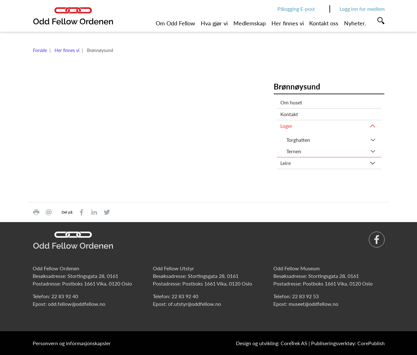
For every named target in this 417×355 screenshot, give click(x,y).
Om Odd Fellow (175, 23)
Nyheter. (355, 23)
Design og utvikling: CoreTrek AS (271, 343)
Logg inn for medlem (362, 9)
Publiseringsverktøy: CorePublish (348, 343)
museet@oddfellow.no (313, 304)
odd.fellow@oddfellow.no (76, 304)
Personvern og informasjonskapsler (72, 343)
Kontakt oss (323, 23)
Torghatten (298, 140)
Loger (286, 126)
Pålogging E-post (296, 9)
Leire (285, 163)
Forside (40, 50)
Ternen (293, 151)
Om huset (291, 102)
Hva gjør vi (214, 23)
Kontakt (289, 114)
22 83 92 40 (64, 296)
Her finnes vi (287, 23)
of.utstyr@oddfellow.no (194, 304)
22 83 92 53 (305, 296)
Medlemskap (249, 23)
